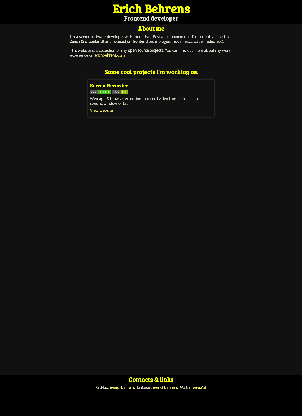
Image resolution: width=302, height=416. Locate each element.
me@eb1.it (197, 387)
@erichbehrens (122, 387)
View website (101, 110)
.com (110, 55)
